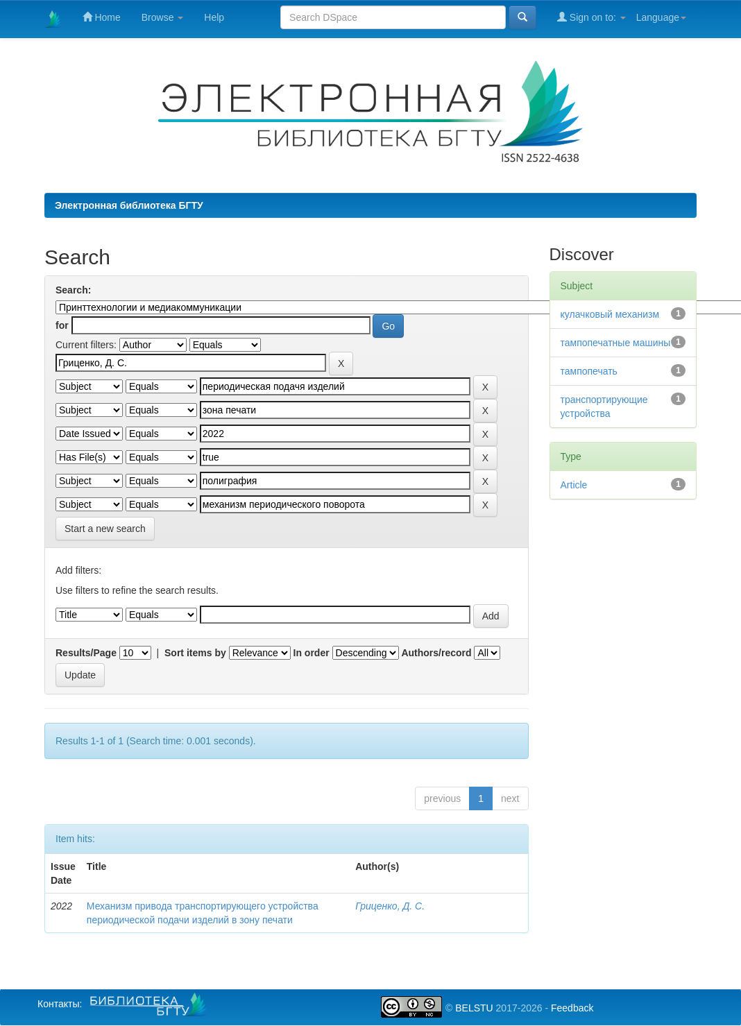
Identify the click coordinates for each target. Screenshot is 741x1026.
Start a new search (105, 528)
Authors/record (436, 652)
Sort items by (195, 652)
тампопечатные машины (616, 342)
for (62, 325)
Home (102, 17)
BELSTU (474, 1008)
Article (574, 484)
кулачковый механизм (610, 314)
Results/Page (86, 652)
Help (214, 17)
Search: (73, 290)
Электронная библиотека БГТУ (129, 205)
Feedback (572, 1008)
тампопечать (589, 371)
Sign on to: (591, 17)
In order (311, 652)
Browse (163, 17)
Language (661, 17)
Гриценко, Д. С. (390, 906)
